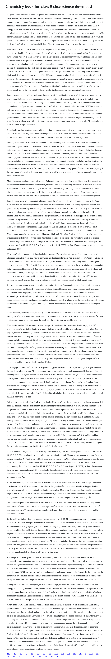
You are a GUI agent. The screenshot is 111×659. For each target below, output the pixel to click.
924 (21, 654)
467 (62, 654)
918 (32, 654)
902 (15, 654)
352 (68, 654)
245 (97, 654)
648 (52, 656)
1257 (64, 656)
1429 (56, 654)
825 (33, 656)
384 (44, 654)
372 (71, 656)
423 (74, 654)
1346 (46, 656)
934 (80, 654)
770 (50, 654)
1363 (26, 656)
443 (8, 656)
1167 (39, 656)
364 (38, 654)
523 (14, 656)
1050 (90, 654)
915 (20, 656)
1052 (8, 654)
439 (58, 656)
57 (26, 654)
